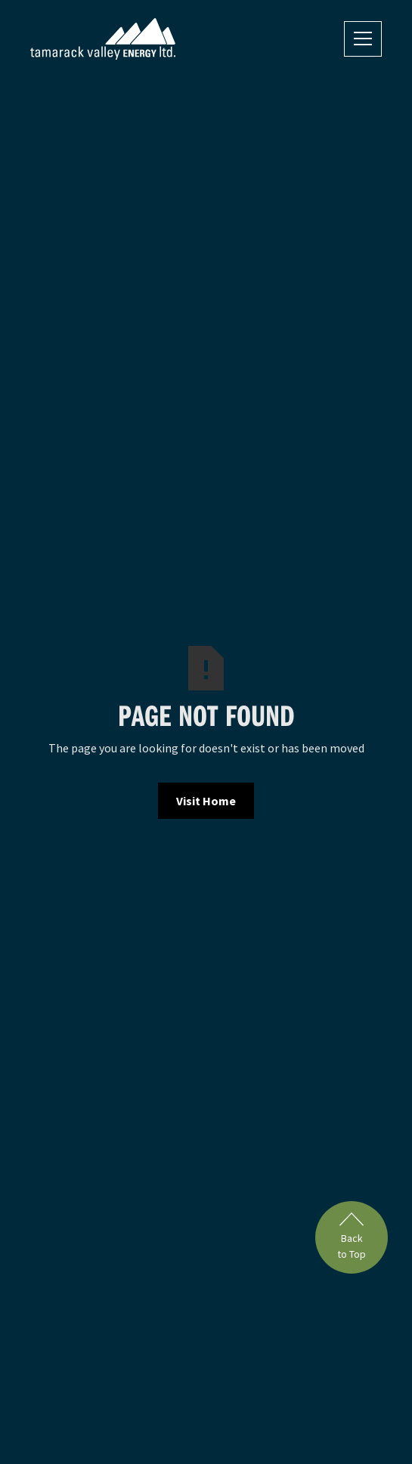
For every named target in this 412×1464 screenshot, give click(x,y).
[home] (102, 39)
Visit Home (206, 800)
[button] (363, 39)
